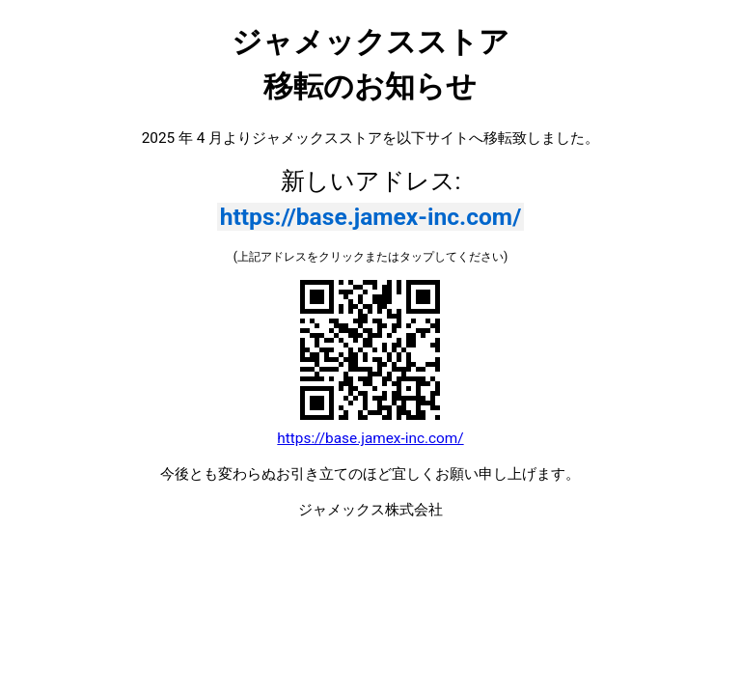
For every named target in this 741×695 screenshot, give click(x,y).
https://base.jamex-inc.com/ (371, 217)
